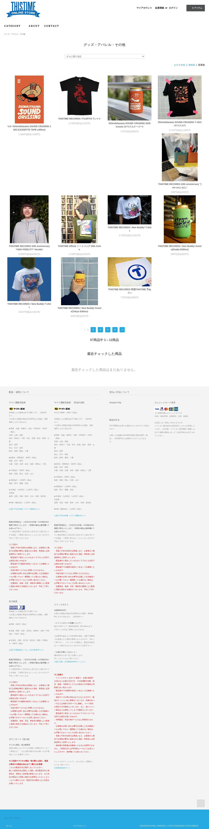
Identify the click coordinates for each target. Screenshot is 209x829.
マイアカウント (144, 8)
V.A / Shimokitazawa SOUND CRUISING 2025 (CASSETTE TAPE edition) (29, 128)
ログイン (173, 8)
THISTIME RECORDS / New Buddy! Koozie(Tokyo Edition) (129, 252)
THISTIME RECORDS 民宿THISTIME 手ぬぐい (179, 233)
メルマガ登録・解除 (81, 781)
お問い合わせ (12, 790)
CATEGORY (14, 25)
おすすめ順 (179, 65)
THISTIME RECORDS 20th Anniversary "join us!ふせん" (29, 190)
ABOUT (34, 25)
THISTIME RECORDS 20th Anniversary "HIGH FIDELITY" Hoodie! (79, 190)
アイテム (195, 8)
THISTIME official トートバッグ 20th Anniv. (129, 190)
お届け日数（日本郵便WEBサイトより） (70, 604)
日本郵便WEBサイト (62, 710)
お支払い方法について (16, 772)
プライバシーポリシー (16, 786)
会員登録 (159, 8)
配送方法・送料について (16, 777)
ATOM (82, 786)
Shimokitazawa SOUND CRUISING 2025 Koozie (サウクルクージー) (130, 125)
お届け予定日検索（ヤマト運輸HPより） (25, 451)
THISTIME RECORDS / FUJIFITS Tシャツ (79, 118)
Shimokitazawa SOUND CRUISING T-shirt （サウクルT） (180, 124)
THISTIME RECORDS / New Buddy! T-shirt (180, 171)
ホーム (9, 768)
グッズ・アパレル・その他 (14, 34)
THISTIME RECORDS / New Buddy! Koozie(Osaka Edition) (29, 252)
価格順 (191, 65)
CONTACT (51, 25)
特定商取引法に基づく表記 (17, 781)
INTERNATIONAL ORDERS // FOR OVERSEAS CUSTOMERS (169, 768)
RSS (75, 786)
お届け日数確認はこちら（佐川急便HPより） (27, 592)
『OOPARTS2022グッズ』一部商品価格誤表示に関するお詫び (167, 772)
